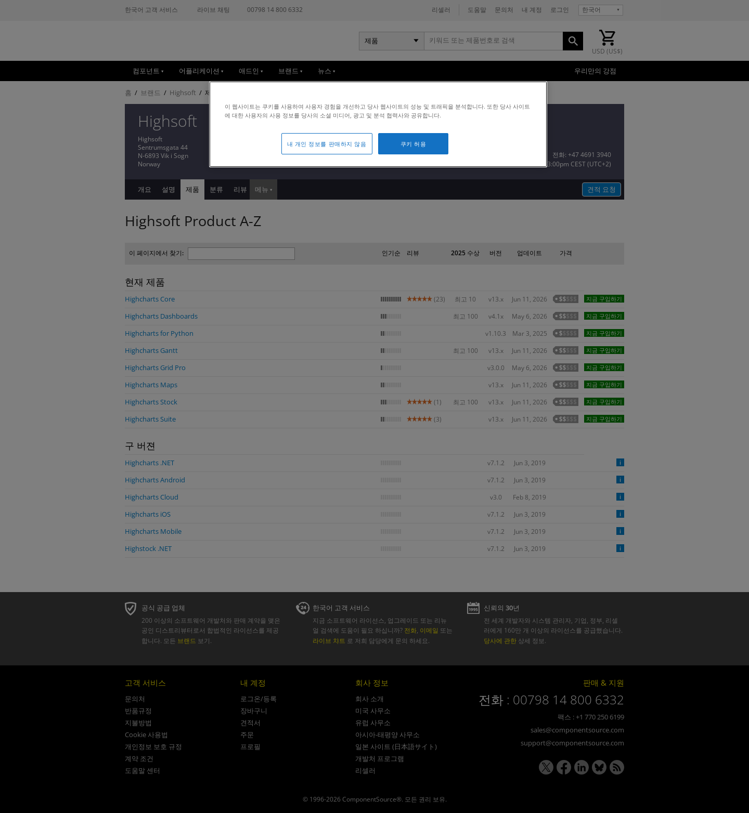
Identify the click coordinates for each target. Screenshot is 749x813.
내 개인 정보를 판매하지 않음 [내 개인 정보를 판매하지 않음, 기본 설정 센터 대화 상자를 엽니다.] (327, 144)
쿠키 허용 (414, 144)
